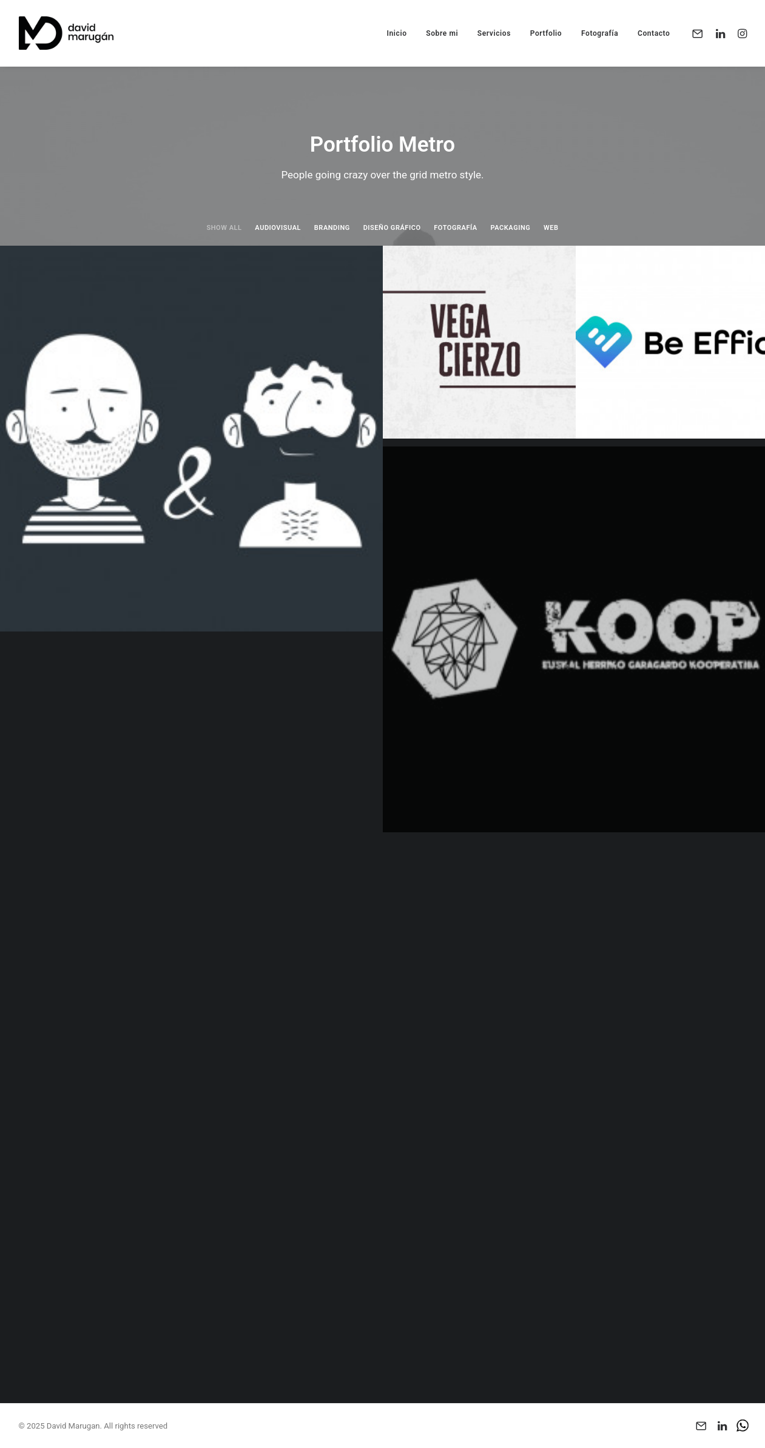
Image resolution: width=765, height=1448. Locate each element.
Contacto (654, 33)
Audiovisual (278, 227)
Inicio (396, 33)
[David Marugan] (66, 33)
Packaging (511, 227)
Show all (223, 227)
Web (551, 227)
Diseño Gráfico (392, 227)
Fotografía (599, 33)
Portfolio (546, 33)
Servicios (494, 33)
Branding (332, 227)
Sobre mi (442, 33)
